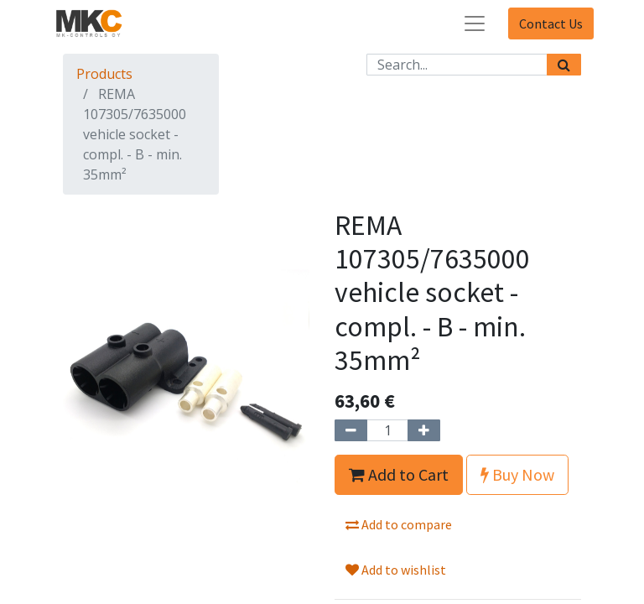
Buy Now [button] (517, 474)
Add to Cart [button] (399, 474)
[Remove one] (351, 430)
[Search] (564, 65)
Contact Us (551, 23)
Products (104, 74)
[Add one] (424, 430)
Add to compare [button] (398, 524)
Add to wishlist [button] (395, 569)
